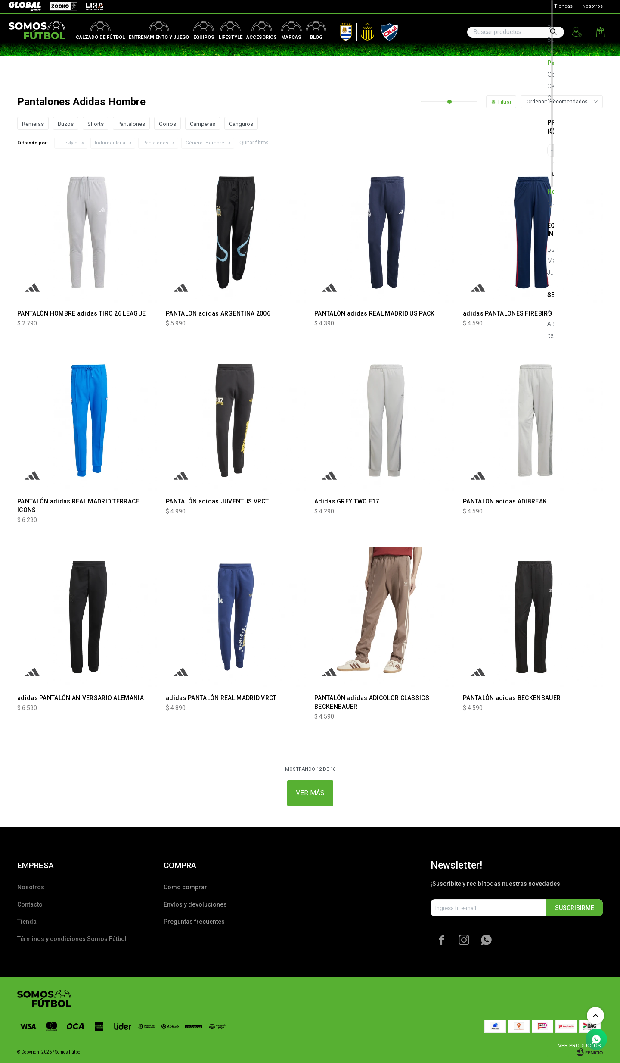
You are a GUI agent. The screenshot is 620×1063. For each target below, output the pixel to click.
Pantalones (155, 143)
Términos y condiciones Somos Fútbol (72, 938)
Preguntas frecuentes (194, 921)
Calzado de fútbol (100, 37)
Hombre (205, 143)
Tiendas (563, 6)
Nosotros (592, 6)
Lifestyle (230, 37)
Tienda (27, 921)
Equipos (203, 37)
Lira (90, 6)
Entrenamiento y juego (159, 37)
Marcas (291, 37)
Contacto (30, 904)
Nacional (387, 30)
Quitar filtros (254, 143)
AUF (339, 30)
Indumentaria (110, 143)
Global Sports (24, 6)
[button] (553, 32)
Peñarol (364, 30)
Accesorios (261, 37)
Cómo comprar (185, 887)
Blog (316, 37)
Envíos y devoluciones (195, 904)
